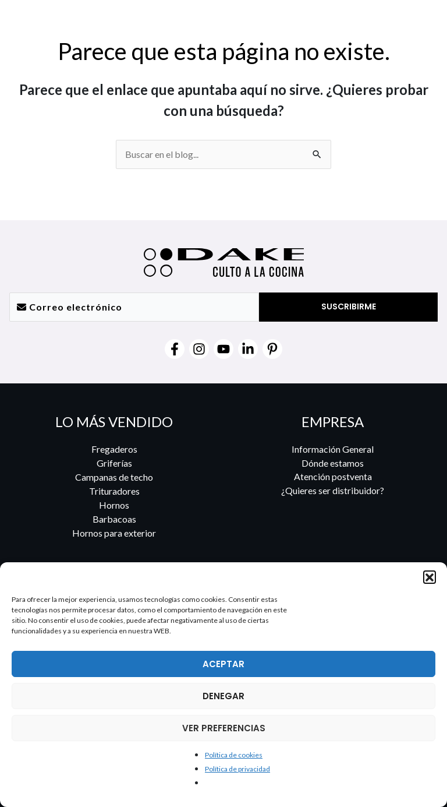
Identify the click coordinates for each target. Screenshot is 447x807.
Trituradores (114, 490)
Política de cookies (233, 754)
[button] (429, 577)
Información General (333, 448)
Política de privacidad (237, 768)
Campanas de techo (114, 476)
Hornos (114, 504)
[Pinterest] (272, 349)
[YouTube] (223, 349)
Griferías (114, 462)
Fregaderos (114, 448)
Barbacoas (114, 518)
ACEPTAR (223, 664)
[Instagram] (199, 349)
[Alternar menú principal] (422, 22)
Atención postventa (333, 476)
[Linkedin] (248, 349)
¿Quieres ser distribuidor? (332, 490)
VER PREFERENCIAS (223, 728)
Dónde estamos (332, 462)
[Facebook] (175, 349)
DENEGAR (223, 696)
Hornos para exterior (114, 532)
